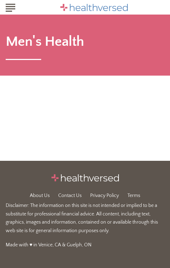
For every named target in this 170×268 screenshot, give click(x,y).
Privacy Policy (104, 195)
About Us (40, 195)
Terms (133, 195)
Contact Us (70, 195)
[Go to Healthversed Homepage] (94, 7)
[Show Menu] (10, 6)
